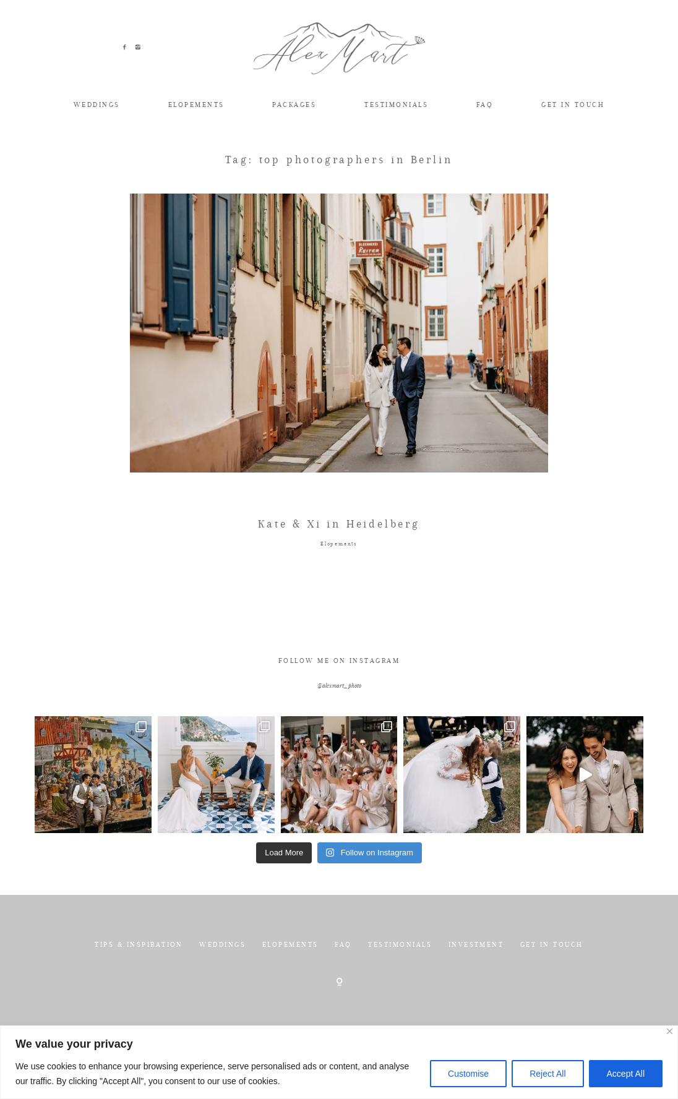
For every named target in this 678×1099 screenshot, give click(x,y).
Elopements (339, 580)
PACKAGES (294, 104)
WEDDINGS (97, 104)
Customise (468, 1074)
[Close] (669, 1031)
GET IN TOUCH (572, 104)
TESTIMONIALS (396, 104)
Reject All (547, 1074)
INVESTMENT (476, 980)
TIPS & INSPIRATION (139, 980)
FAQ (484, 104)
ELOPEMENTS (196, 104)
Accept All (626, 1074)
